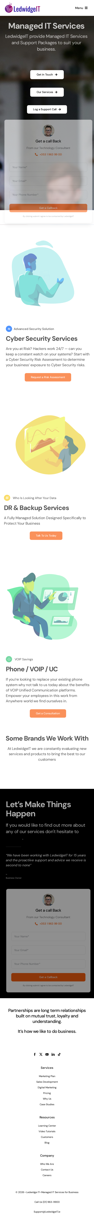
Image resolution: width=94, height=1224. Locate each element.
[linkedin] (53, 1054)
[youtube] (47, 1054)
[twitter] (40, 1054)
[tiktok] (59, 1054)
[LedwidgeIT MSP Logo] (22, 4)
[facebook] (34, 1054)
